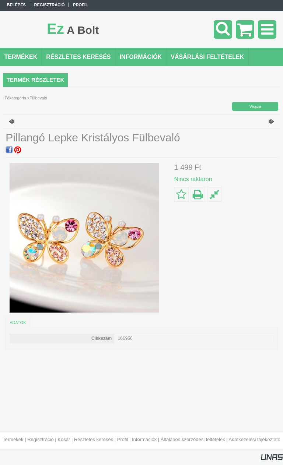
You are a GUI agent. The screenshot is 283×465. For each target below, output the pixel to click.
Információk (144, 439)
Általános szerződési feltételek (193, 439)
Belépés (16, 5)
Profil (122, 439)
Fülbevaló (38, 98)
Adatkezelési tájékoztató (254, 439)
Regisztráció (40, 439)
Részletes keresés (93, 439)
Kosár (63, 439)
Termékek (13, 439)
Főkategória (15, 98)
